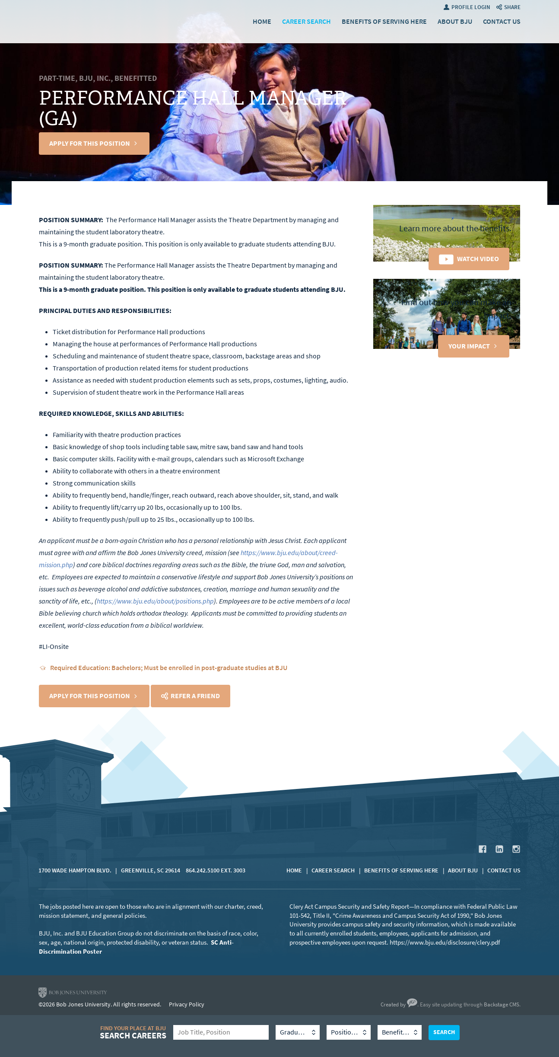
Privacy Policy (186, 1004)
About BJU (455, 21)
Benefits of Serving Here (384, 21)
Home (262, 21)
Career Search (306, 21)
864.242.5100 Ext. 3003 (215, 870)
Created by (399, 1004)
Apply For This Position (89, 143)
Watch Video (478, 258)
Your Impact (469, 346)
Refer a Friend (195, 695)
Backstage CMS (501, 1004)
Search (444, 1032)
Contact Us (502, 21)
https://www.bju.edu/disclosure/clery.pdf (445, 942)
